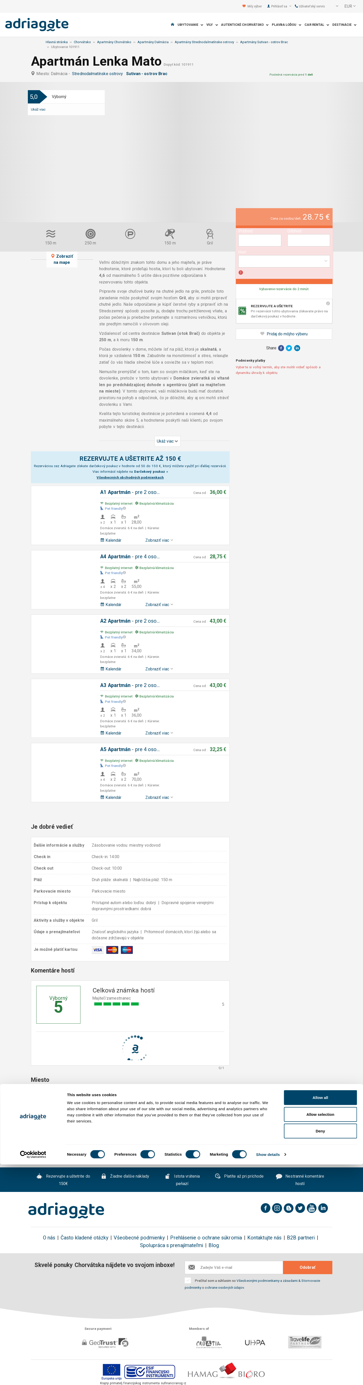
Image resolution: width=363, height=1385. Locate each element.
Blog (213, 1245)
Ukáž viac (38, 109)
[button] (333, 6)
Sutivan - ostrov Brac (148, 73)
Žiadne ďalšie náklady (125, 1177)
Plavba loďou (286, 25)
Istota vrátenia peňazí (182, 1180)
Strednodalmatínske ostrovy (98, 73)
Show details (268, 1375)
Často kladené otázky (84, 1238)
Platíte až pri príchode (239, 1177)
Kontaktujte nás (264, 1238)
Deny (320, 1351)
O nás (49, 1238)
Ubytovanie (190, 25)
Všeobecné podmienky (139, 1238)
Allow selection (320, 1335)
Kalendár (110, 540)
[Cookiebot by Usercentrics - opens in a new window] (33, 1375)
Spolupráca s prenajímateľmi (171, 1245)
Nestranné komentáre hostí (300, 1180)
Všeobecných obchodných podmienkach (130, 477)
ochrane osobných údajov (224, 1287)
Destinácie (344, 25)
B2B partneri (301, 1238)
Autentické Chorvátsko (244, 25)
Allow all (320, 1318)
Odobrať (307, 1267)
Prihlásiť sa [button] (281, 6)
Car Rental (317, 25)
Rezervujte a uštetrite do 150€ (63, 1180)
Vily (212, 25)
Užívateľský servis (310, 6)
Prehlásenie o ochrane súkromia (206, 1238)
